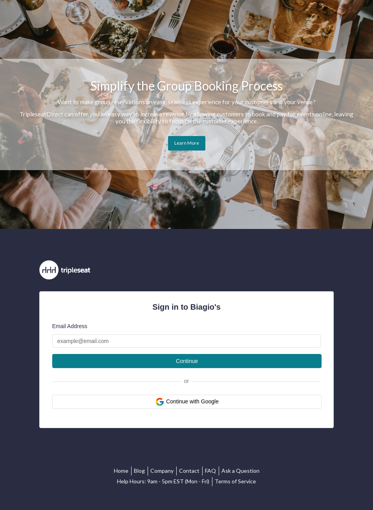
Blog (139, 470)
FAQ (210, 470)
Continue (187, 361)
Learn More (186, 143)
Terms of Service (235, 481)
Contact (189, 470)
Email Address (69, 326)
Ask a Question (240, 470)
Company (162, 470)
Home (121, 470)
